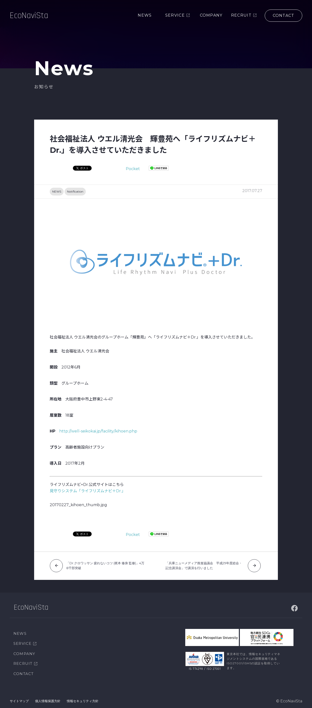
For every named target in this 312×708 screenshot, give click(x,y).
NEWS (56, 191)
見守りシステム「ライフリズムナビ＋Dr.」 (88, 491)
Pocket (133, 168)
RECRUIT (22, 663)
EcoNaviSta (29, 15)
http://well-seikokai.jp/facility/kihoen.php (98, 431)
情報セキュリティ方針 (82, 701)
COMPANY (24, 653)
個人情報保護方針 (47, 701)
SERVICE (22, 643)
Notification (75, 191)
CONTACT (23, 673)
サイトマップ (19, 701)
